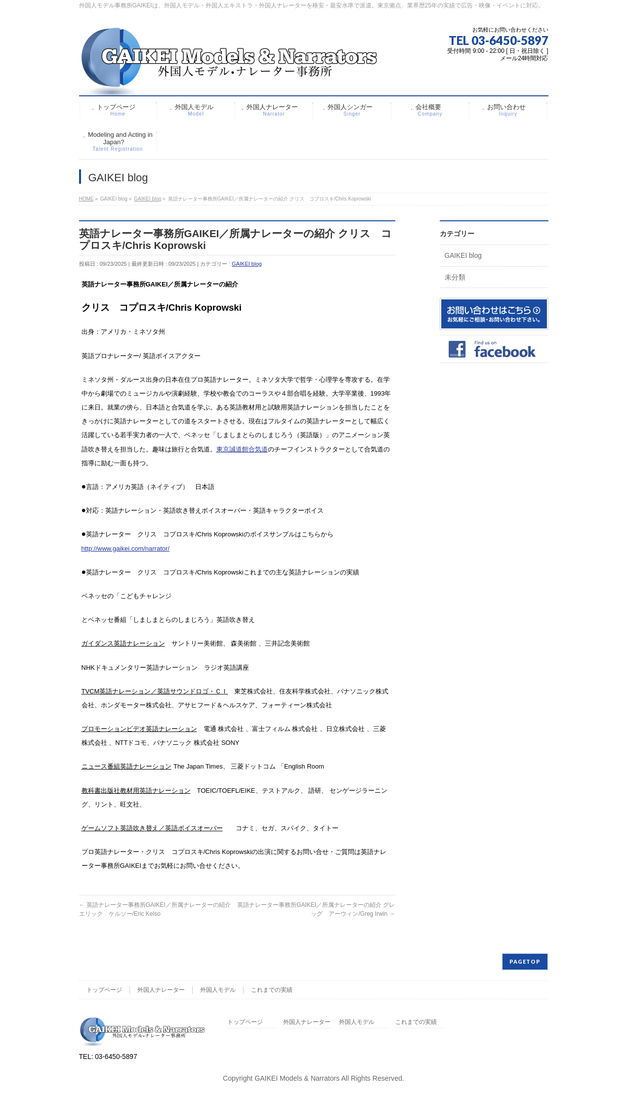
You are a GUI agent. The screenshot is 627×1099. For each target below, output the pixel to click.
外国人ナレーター (161, 989)
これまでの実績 (272, 989)
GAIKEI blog (247, 264)
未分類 (455, 277)
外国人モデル (218, 989)
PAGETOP (525, 961)
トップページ (104, 989)
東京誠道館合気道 (242, 449)
